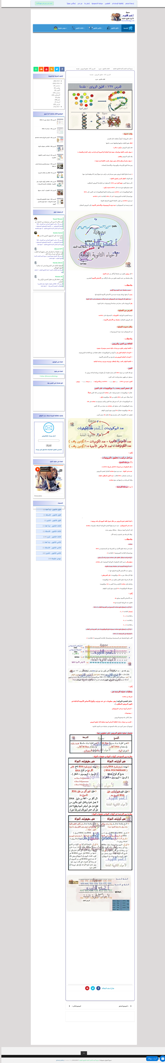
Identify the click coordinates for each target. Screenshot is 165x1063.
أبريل (57, 102)
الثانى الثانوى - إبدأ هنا (51, 542)
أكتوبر (57, 90)
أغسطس (56, 95)
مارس (57, 104)
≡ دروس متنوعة (58, 28)
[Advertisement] (82, 50)
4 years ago (42, 286)
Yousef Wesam (56, 219)
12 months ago (37, 228)
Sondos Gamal (56, 233)
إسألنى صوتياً (70, 3)
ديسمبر (56, 85)
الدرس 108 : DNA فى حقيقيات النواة (45, 146)
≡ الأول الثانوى (111, 28)
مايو (57, 99)
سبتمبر (56, 92)
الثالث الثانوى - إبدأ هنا (52, 525)
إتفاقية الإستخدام (116, 3)
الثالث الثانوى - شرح (99, 79)
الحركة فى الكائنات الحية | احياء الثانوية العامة (50, 270)
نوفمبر (56, 88)
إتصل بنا (85, 3)
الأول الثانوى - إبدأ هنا (52, 509)
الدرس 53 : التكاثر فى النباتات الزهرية (45, 172)
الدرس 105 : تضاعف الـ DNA (47, 128)
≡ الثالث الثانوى (76, 28)
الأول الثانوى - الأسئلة (52, 515)
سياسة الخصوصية (95, 3)
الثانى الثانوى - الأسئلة (52, 547)
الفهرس (106, 3)
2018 (56, 83)
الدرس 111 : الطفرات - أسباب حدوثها (45, 190)
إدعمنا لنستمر (128, 3)
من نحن (78, 3)
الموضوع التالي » (75, 1006)
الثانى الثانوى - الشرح (52, 553)
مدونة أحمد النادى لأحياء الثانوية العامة (87, 1060)
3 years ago (51, 258)
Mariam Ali (57, 277)
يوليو (57, 97)
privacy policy (59, 1060)
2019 (56, 81)
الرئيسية (126, 28)
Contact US (67, 1060)
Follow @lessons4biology (47, 376)
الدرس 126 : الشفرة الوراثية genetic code (44, 137)
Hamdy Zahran (56, 263)
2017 (56, 106)
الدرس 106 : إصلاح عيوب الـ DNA (46, 120)
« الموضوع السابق (122, 1006)
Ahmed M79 (57, 249)
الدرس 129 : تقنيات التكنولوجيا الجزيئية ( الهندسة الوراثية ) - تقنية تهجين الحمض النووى (44, 202)
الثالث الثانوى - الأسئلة (52, 531)
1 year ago (38, 244)
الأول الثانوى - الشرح (52, 520)
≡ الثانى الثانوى (94, 28)
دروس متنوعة (55, 558)
